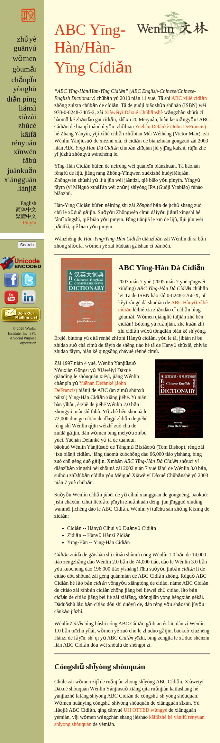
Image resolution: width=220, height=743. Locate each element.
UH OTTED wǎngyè (145, 710)
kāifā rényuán (24, 138)
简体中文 (26, 209)
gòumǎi (24, 69)
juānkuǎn (21, 170)
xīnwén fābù (25, 155)
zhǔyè (26, 39)
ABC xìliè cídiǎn (189, 98)
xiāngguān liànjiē (20, 183)
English (28, 203)
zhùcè (27, 125)
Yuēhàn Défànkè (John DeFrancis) (170, 126)
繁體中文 (26, 216)
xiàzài (27, 116)
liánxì (27, 108)
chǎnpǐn (23, 79)
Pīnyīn (29, 222)
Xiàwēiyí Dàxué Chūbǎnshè (134, 112)
